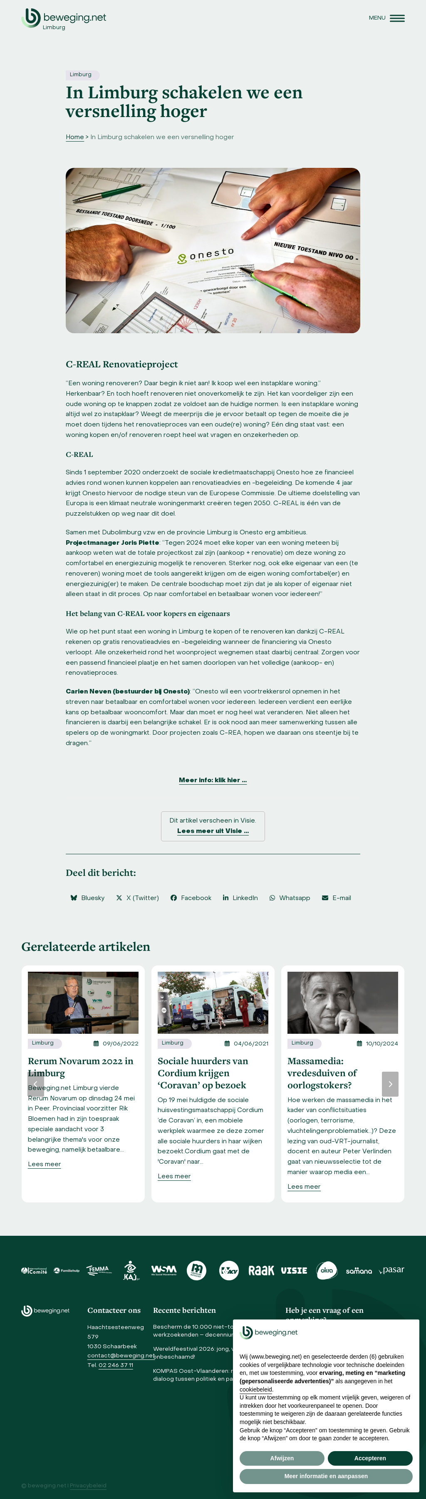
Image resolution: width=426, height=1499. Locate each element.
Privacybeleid (88, 1486)
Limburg (81, 74)
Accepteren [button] (370, 1458)
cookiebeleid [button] (256, 1389)
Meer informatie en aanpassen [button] (326, 1476)
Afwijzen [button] (282, 1458)
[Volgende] (390, 1084)
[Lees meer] (44, 1165)
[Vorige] (35, 1084)
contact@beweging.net (121, 1356)
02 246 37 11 (116, 1365)
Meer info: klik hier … (213, 780)
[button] (387, 18)
